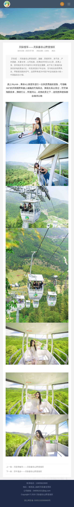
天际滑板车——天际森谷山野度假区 (29, 467)
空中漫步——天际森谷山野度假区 (28, 471)
